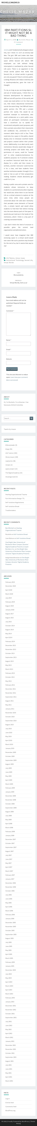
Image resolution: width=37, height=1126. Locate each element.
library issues (20, 258)
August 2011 (9, 701)
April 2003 (8, 990)
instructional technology (15, 260)
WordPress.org (10, 1110)
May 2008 (8, 820)
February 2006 (10, 915)
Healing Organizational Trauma (16, 494)
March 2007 (9, 871)
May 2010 (8, 736)
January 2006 (9, 919)
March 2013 (9, 669)
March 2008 (9, 828)
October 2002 (10, 1014)
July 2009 (8, 768)
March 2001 (9, 1081)
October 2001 (10, 1053)
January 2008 (9, 835)
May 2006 (8, 903)
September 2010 (10, 721)
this (17, 53)
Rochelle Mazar (25, 40)
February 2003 (10, 998)
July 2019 (8, 598)
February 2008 (10, 831)
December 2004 (10, 970)
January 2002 (9, 1041)
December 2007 (10, 839)
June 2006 (8, 899)
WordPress (25, 1121)
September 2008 (10, 808)
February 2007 (10, 875)
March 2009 (9, 784)
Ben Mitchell (9, 528)
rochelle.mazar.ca (10, 2)
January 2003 (9, 1002)
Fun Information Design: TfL (15, 498)
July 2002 (8, 1021)
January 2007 (9, 879)
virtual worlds (9, 263)
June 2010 (8, 733)
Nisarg (18, 1123)
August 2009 (9, 764)
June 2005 (8, 946)
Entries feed (9, 1103)
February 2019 (10, 602)
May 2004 (8, 978)
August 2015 (9, 618)
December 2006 (10, 883)
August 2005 (9, 938)
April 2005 (8, 954)
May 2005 (8, 950)
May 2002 (8, 1029)
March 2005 (9, 958)
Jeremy (6, 50)
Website (9, 359)
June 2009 (8, 772)
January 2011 (9, 709)
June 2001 (8, 1069)
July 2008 (8, 816)
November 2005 (10, 926)
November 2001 (10, 1049)
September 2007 (10, 847)
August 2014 (9, 630)
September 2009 (10, 760)
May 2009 (8, 776)
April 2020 (8, 590)
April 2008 (8, 824)
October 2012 (10, 677)
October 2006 (10, 891)
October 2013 (10, 653)
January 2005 (9, 966)
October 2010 (10, 717)
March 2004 (9, 986)
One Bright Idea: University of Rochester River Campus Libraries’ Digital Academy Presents (18, 551)
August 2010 (9, 725)
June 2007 (8, 859)
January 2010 (9, 748)
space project (10, 469)
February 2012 (10, 685)
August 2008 (9, 812)
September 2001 (10, 1057)
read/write (9, 461)
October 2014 (10, 626)
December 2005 (10, 922)
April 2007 (8, 867)
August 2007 (9, 851)
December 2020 (10, 586)
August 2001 (9, 1061)
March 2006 (9, 911)
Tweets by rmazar (10, 429)
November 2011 (10, 693)
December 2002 (10, 1006)
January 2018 (9, 610)
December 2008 (10, 796)
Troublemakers (10, 510)
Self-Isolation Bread (12, 506)
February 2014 (10, 641)
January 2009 (9, 792)
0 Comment (18, 42)
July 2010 (8, 729)
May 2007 (8, 863)
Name (8, 340)
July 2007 (8, 855)
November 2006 (10, 887)
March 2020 (9, 594)
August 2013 (9, 661)
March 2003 (9, 994)
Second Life (29, 260)
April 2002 (8, 1033)
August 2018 (9, 606)
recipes (7, 465)
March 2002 (9, 1037)
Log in (7, 1099)
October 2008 (10, 804)
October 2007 (10, 843)
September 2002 (10, 1017)
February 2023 (10, 582)
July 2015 (8, 622)
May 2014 (8, 634)
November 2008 (10, 800)
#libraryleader (10, 445)
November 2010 (10, 713)
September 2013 (10, 657)
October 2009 (10, 756)
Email (8, 349)
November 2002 (10, 1010)
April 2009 (8, 780)
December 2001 (10, 1045)
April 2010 (8, 740)
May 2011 (8, 705)
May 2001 (8, 1073)
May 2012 (8, 681)
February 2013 (10, 673)
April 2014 (8, 637)
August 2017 (9, 614)
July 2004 (8, 974)
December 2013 (10, 645)
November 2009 (10, 752)
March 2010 (9, 744)
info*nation (10, 258)
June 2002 (8, 1025)
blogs (7, 449)
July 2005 (8, 942)
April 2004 (8, 982)
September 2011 (10, 697)
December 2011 (10, 689)
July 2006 (8, 895)
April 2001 (8, 1077)
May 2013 (8, 665)
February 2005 (10, 962)
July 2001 (8, 1065)
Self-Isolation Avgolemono (14, 502)
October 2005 (10, 930)
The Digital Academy (12, 473)
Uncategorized (10, 477)
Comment (10, 311)
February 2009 (10, 788)
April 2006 (8, 907)
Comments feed (10, 1107)
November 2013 (10, 649)
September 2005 (10, 934)
